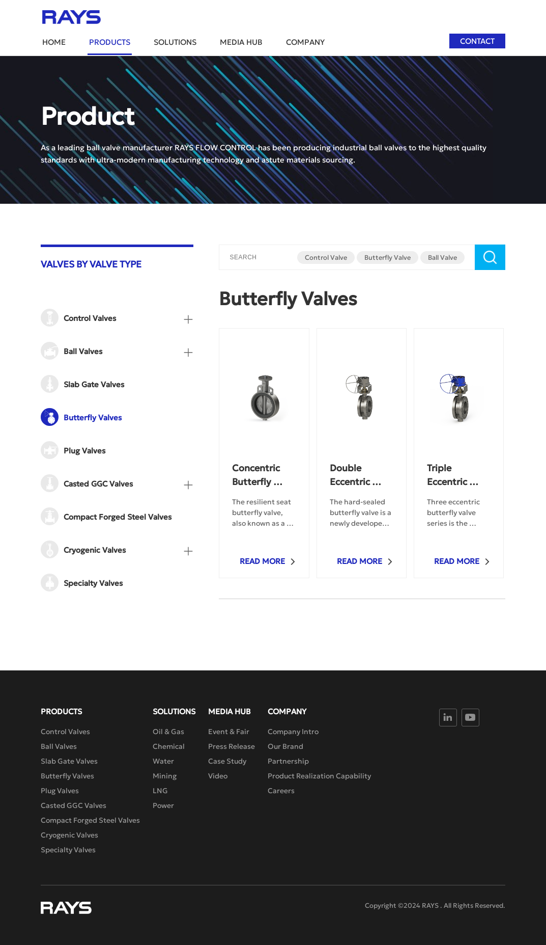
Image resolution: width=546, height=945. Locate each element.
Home (54, 42)
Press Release (231, 746)
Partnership (288, 761)
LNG (160, 790)
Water (163, 761)
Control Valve (326, 257)
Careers (281, 790)
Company (305, 42)
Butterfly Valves (67, 775)
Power (163, 805)
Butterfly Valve (387, 257)
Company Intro (293, 731)
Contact (477, 41)
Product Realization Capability (319, 775)
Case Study (227, 761)
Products (109, 42)
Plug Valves (60, 790)
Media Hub (241, 42)
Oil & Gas (168, 731)
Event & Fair (228, 731)
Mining (165, 775)
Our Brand (285, 746)
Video (217, 775)
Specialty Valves (68, 849)
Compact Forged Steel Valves (90, 820)
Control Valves (65, 731)
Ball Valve (442, 257)
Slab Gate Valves (69, 761)
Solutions (175, 42)
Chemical (169, 746)
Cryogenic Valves (69, 835)
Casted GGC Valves (73, 805)
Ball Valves (59, 746)
